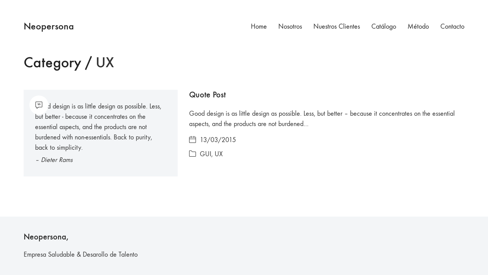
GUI (205, 154)
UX (219, 154)
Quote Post (207, 94)
